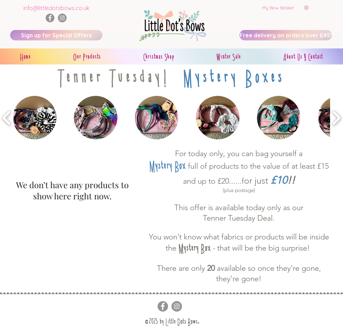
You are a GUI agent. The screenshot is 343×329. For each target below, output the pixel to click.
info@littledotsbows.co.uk (56, 8)
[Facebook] (50, 18)
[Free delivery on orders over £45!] (285, 35)
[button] (285, 7)
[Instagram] (62, 18)
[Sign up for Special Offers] (56, 35)
